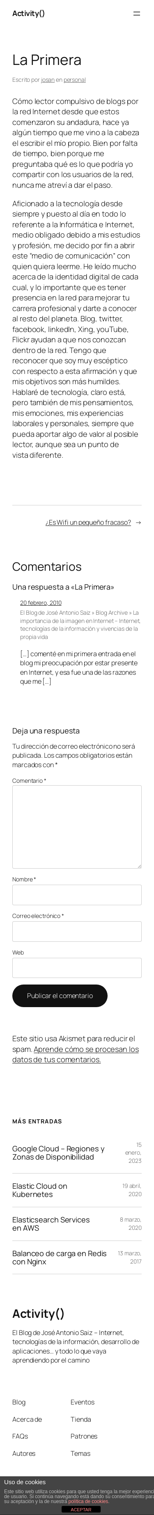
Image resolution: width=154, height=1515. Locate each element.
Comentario (29, 780)
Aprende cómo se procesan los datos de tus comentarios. (75, 1054)
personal (75, 79)
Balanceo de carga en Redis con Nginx (59, 1257)
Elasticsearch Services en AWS (51, 1223)
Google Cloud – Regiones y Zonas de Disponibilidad (58, 1152)
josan (48, 79)
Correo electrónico (38, 916)
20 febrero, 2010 (40, 602)
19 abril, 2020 (132, 1190)
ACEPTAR (81, 1509)
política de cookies (88, 1501)
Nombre (24, 879)
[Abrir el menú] (137, 13)
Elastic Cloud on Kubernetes (39, 1190)
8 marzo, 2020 (131, 1223)
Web (18, 952)
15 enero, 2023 (133, 1152)
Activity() (28, 13)
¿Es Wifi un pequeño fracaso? (88, 522)
